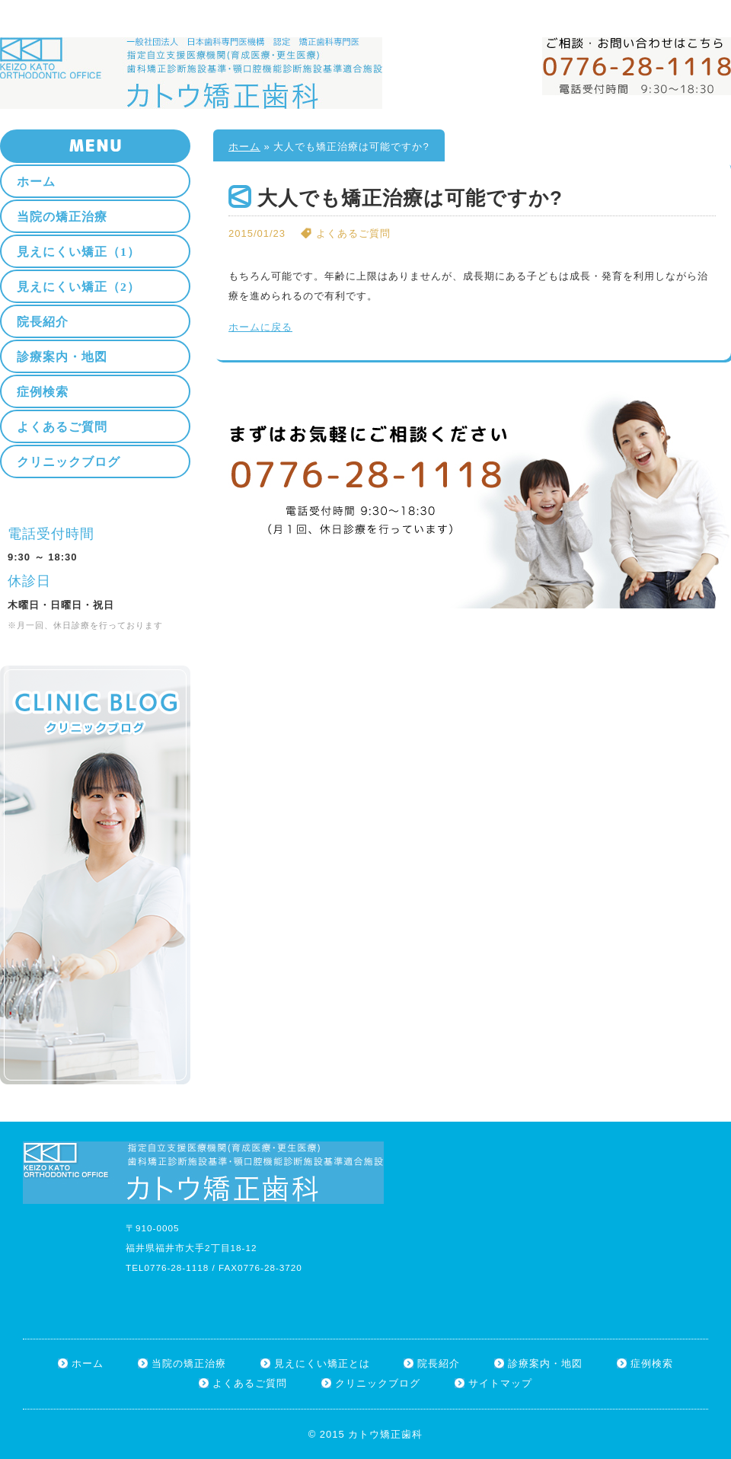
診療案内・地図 (62, 356)
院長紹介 (43, 321)
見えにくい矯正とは (322, 1363)
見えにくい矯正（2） (78, 286)
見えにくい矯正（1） (78, 251)
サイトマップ (701, 9)
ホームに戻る (260, 327)
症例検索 (43, 391)
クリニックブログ (68, 461)
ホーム (647, 9)
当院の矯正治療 (62, 216)
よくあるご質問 (62, 426)
